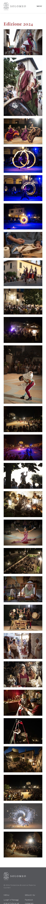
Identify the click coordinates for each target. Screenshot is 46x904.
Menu (39, 6)
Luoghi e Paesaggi (11, 900)
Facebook (29, 900)
